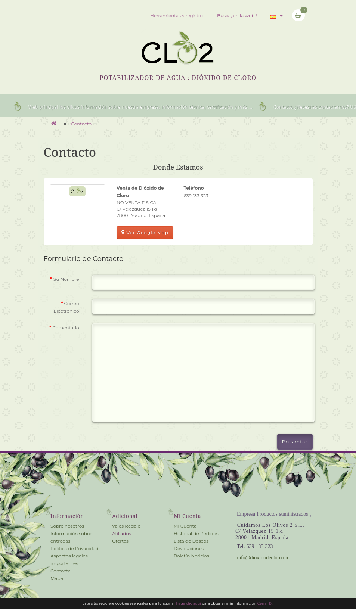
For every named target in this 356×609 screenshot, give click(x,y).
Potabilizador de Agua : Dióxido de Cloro (178, 78)
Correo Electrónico (66, 307)
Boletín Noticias (191, 556)
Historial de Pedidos (196, 533)
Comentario (65, 327)
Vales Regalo (126, 526)
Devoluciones (189, 548)
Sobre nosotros (67, 526)
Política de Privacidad (74, 548)
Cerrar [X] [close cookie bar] (265, 603)
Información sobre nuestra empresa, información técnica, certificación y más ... (170, 107)
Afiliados (121, 533)
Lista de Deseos (191, 541)
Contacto (81, 124)
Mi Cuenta (185, 526)
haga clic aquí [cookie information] (189, 603)
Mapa (56, 578)
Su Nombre (66, 279)
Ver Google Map (144, 232)
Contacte (60, 571)
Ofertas (120, 541)
